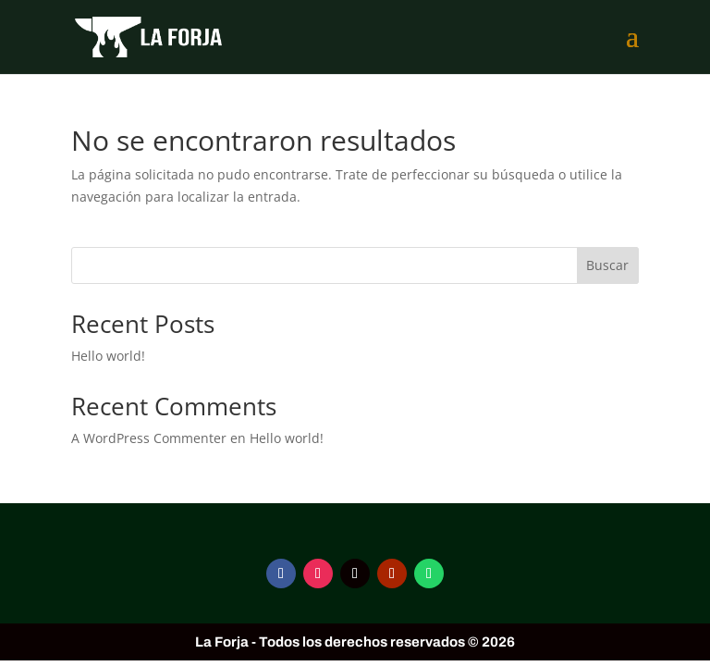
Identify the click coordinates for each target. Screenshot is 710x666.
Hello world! (108, 355)
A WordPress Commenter (148, 438)
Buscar (607, 265)
